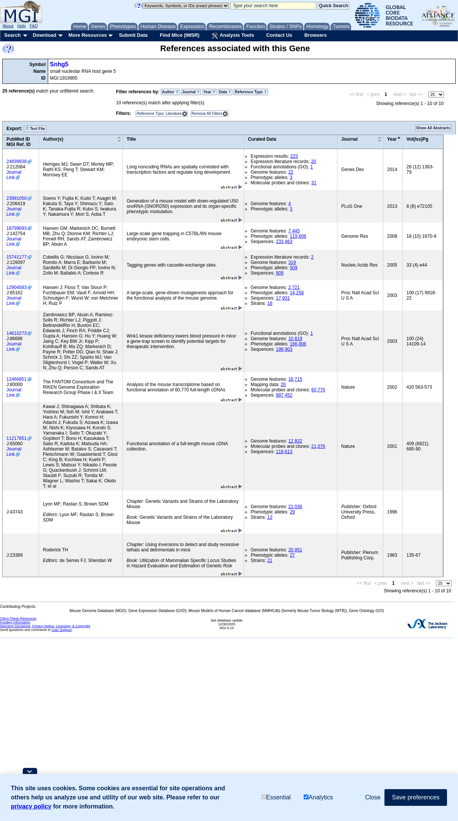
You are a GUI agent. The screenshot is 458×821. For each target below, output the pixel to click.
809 (280, 273)
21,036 (295, 506)
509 (293, 267)
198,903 (284, 349)
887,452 (284, 395)
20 (313, 161)
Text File (35, 128)
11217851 (16, 438)
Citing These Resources (18, 618)
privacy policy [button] (31, 806)
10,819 (295, 338)
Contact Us (279, 35)
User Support (62, 630)
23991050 (16, 198)
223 (294, 156)
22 (290, 172)
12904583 (16, 287)
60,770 (318, 389)
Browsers (315, 35)
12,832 (295, 441)
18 (269, 303)
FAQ (34, 26)
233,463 (284, 241)
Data (225, 92)
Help (21, 26)
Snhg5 (59, 64)
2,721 (294, 287)
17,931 (283, 298)
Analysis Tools (233, 35)
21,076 (318, 446)
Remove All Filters (207, 113)
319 (292, 262)
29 (292, 512)
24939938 (16, 161)
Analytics (318, 797)
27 (292, 555)
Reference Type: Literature (159, 113)
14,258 (297, 292)
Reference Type (251, 92)
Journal (191, 92)
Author (170, 92)
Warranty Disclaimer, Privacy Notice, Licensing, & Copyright (45, 626)
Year (209, 92)
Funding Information (15, 622)
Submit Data (133, 35)
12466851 (16, 379)
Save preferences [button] (415, 797)
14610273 (16, 333)
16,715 (295, 379)
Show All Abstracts (433, 128)
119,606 (298, 236)
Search (12, 35)
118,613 (284, 451)
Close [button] (373, 797)
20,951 (295, 550)
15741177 (16, 257)
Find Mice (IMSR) (179, 35)
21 (269, 560)
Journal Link (13, 175)
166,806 (298, 344)
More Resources (87, 35)
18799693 (16, 228)
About (8, 26)
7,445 (294, 231)
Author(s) (53, 139)
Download (44, 35)
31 (313, 182)
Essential (276, 797)
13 (269, 517)
